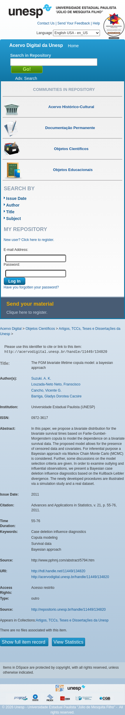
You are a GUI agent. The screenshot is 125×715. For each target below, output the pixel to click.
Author (13, 205)
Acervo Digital (11, 329)
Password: (12, 265)
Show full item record (24, 642)
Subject (13, 218)
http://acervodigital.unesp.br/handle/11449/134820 (70, 577)
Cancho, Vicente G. (46, 390)
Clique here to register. (26, 312)
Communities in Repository (64, 89)
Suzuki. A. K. (41, 378)
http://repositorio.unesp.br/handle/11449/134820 (68, 609)
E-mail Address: (16, 250)
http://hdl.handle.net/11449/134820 (58, 571)
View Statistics (69, 642)
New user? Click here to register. (29, 240)
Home (73, 45)
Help (96, 23)
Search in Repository (30, 55)
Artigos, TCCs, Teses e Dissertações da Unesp (72, 620)
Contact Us (45, 23)
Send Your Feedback (73, 23)
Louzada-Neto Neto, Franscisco (55, 384)
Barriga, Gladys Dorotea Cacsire (56, 396)
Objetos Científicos (40, 329)
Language (68, 33)
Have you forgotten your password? (31, 287)
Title (10, 211)
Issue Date (16, 198)
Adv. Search (26, 78)
